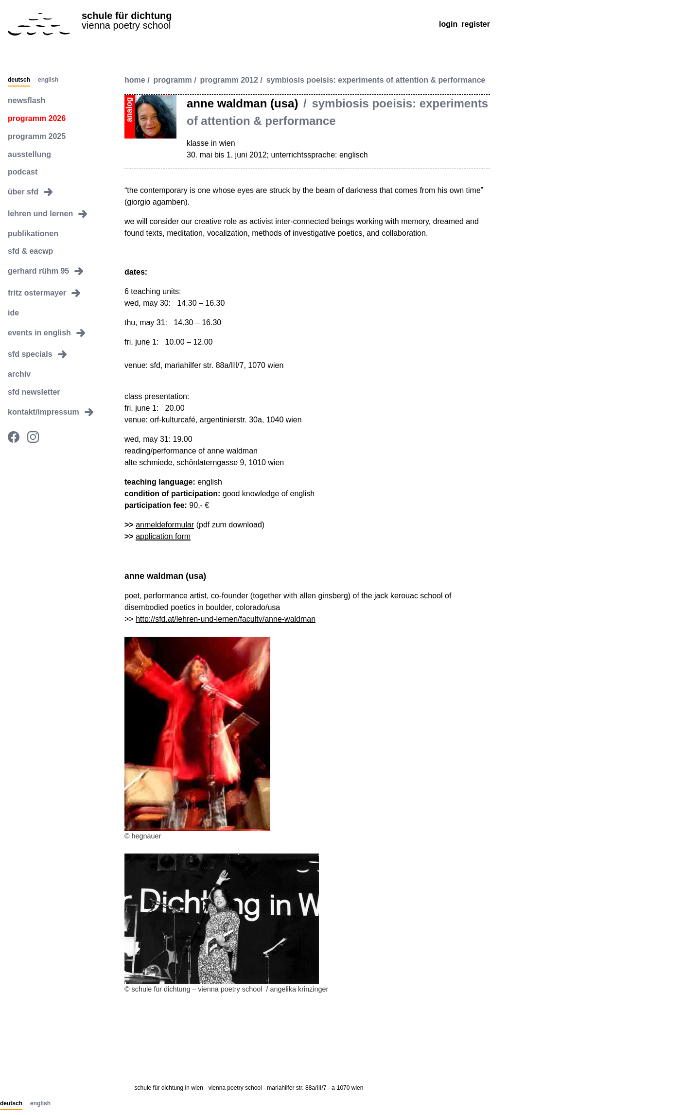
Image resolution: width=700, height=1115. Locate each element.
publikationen (33, 233)
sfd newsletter (34, 392)
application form (163, 536)
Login (448, 24)
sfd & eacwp (30, 251)
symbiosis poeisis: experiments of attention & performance (376, 80)
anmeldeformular (165, 525)
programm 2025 (37, 136)
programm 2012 (229, 80)
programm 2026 (37, 118)
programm (173, 80)
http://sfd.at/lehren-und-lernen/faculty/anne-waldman (225, 619)
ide (13, 313)
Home (134, 80)
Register (475, 24)
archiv (19, 374)
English (48, 80)
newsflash (26, 100)
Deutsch (19, 80)
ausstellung (29, 154)
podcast (22, 172)
